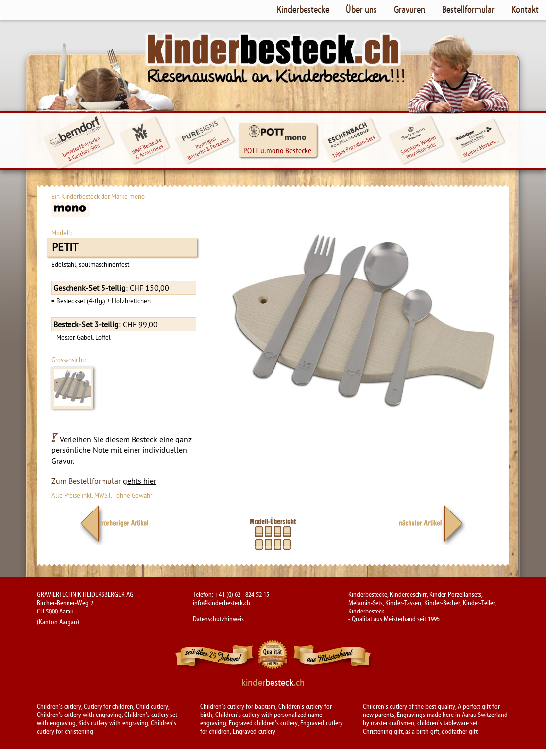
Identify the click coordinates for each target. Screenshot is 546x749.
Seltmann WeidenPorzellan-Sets (417, 141)
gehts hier (139, 481)
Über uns (361, 9)
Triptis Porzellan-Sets (351, 141)
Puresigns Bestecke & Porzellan (206, 140)
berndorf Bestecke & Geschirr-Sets (75, 137)
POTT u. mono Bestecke (277, 140)
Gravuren (409, 9)
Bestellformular (468, 9)
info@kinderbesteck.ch (221, 603)
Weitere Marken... (477, 140)
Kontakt (525, 9)
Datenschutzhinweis (218, 619)
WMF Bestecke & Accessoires (147, 142)
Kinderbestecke (303, 9)
